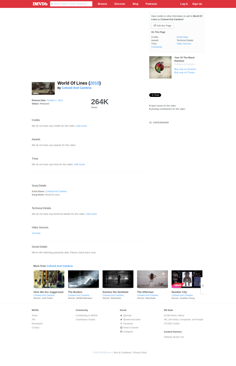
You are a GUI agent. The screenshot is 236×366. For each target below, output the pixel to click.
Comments (156, 47)
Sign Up (197, 3)
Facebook (126, 323)
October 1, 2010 (55, 100)
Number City (179, 292)
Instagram (126, 331)
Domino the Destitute (115, 292)
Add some (81, 125)
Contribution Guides (85, 319)
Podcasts (151, 3)
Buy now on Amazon (185, 69)
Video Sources (184, 43)
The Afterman (145, 292)
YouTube (36, 233)
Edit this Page (162, 25)
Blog (135, 3)
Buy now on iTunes (184, 72)
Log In (184, 3)
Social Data (182, 37)
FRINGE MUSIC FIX (174, 337)
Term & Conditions (122, 352)
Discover (120, 3)
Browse (102, 3)
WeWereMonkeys (84, 298)
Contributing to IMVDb (86, 315)
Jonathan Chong (187, 298)
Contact (35, 327)
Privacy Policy (140, 352)
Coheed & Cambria (184, 64)
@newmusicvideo (130, 319)
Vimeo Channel (129, 327)
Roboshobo (116, 298)
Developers (37, 323)
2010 (94, 83)
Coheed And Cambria (76, 87)
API (33, 319)
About (34, 315)
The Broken (75, 292)
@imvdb (125, 315)
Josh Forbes (47, 298)
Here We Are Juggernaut (48, 292)
